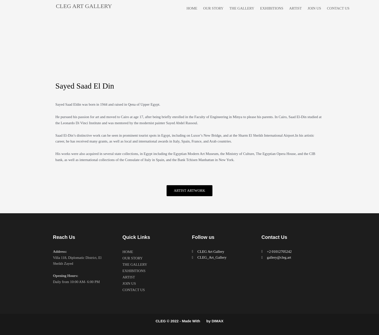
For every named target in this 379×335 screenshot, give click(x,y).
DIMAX (217, 321)
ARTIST (295, 8)
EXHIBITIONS (271, 8)
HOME (192, 8)
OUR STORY (213, 8)
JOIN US (314, 8)
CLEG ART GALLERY (84, 6)
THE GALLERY (241, 8)
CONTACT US (338, 8)
